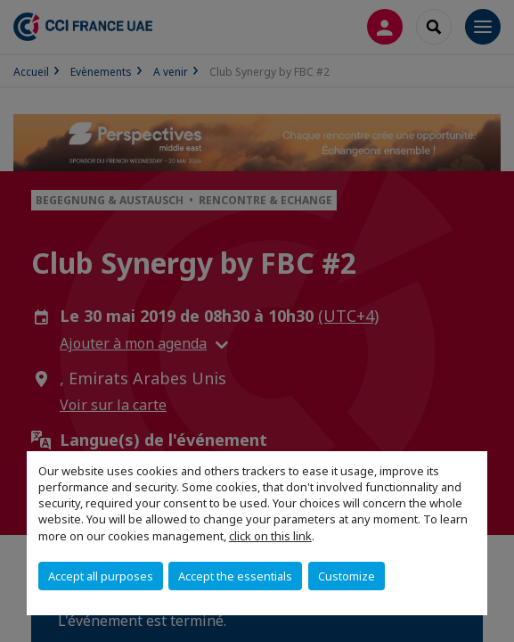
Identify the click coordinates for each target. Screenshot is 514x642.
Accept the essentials (235, 576)
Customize (346, 576)
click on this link (270, 536)
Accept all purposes (100, 576)
